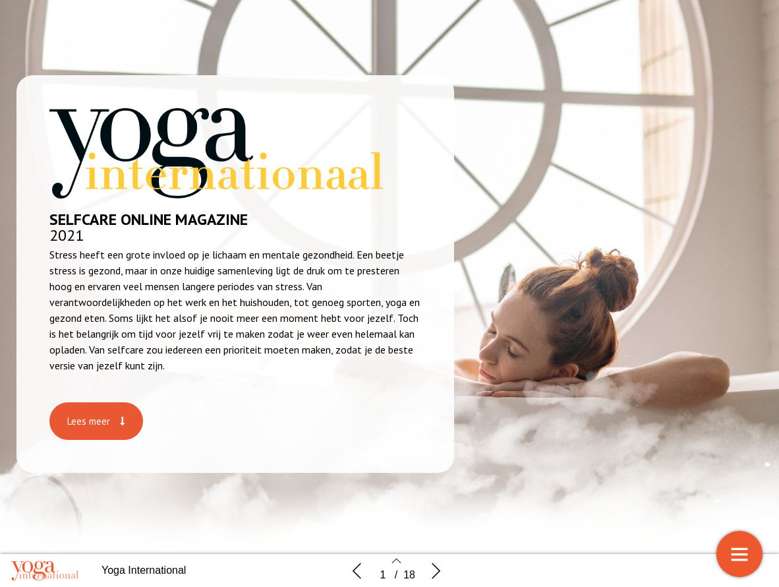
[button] (96, 421)
